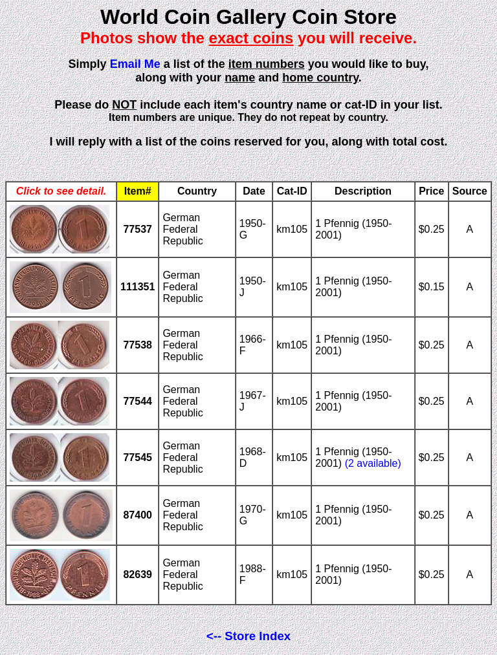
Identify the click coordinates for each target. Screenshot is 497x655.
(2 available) (373, 463)
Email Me (135, 64)
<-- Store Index (248, 636)
